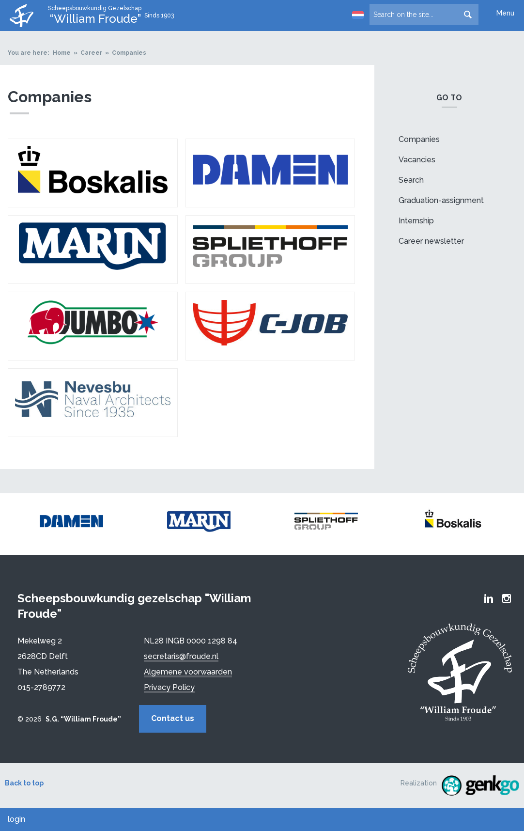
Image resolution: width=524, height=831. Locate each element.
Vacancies (417, 159)
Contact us (173, 718)
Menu (505, 13)
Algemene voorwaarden (188, 671)
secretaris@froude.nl (181, 656)
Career (91, 52)
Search (411, 180)
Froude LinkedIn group (488, 598)
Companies (129, 52)
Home (62, 52)
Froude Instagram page (506, 598)
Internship (416, 220)
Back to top (24, 783)
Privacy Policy (169, 687)
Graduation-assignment (441, 200)
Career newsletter (431, 241)
